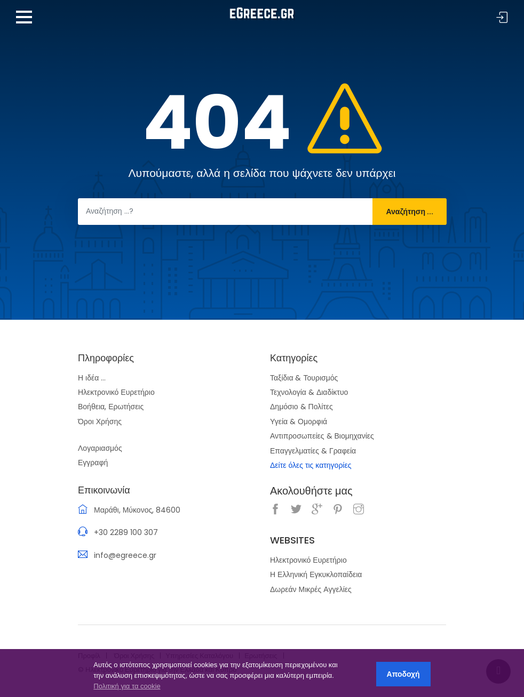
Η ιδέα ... (92, 377)
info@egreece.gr (125, 555)
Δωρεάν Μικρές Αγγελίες (311, 589)
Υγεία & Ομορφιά (298, 421)
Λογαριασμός (100, 448)
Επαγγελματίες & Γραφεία (313, 450)
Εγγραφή (93, 462)
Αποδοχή (403, 674)
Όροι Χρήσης (100, 421)
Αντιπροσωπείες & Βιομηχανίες (322, 436)
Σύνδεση (502, 18)
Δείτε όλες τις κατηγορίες (310, 465)
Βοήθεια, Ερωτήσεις (111, 406)
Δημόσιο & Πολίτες (301, 406)
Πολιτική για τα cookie (126, 686)
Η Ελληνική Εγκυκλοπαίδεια (316, 574)
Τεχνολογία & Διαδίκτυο (309, 392)
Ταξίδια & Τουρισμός (304, 377)
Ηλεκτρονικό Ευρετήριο (116, 392)
